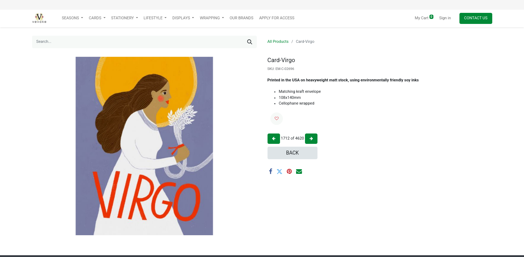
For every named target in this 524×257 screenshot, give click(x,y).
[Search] (250, 42)
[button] (276, 118)
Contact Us (475, 18)
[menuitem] (241, 18)
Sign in (445, 18)
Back (292, 153)
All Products (278, 41)
